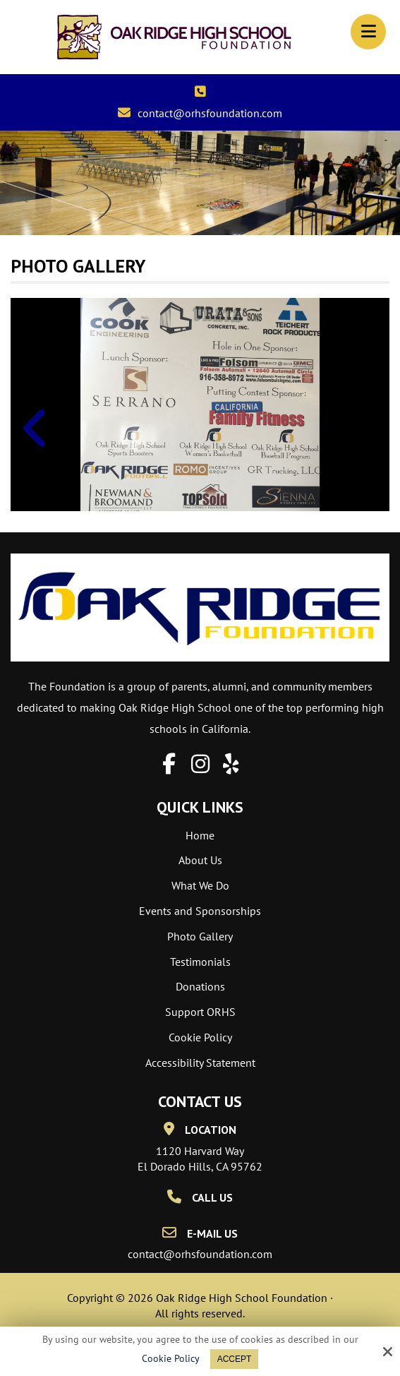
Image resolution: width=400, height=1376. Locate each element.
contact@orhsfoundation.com (210, 113)
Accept (234, 1359)
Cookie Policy (171, 1359)
